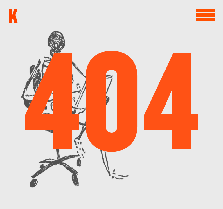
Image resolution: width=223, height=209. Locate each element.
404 (111, 104)
